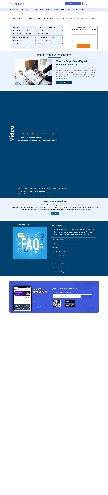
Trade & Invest (13, 9)
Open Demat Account (73, 4)
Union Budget (55, 247)
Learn (36, 9)
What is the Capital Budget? (58, 272)
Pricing (69, 9)
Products (48, 9)
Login (86, 4)
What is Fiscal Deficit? (57, 239)
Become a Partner (59, 9)
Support (75, 9)
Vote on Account (56, 243)
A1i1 (81, 9)
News (41, 9)
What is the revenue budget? (59, 251)
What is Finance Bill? (57, 225)
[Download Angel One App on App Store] (70, 305)
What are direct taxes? (57, 263)
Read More (64, 82)
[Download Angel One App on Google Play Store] (70, 301)
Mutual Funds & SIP (26, 9)
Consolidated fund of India (58, 255)
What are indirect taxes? (58, 259)
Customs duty (55, 267)
